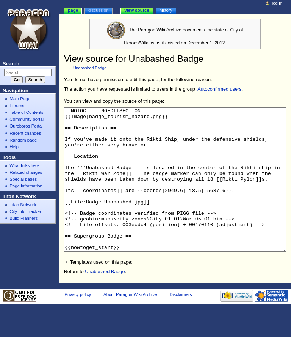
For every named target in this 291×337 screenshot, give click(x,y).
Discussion (98, 10)
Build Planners (23, 218)
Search (11, 63)
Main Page (19, 98)
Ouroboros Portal (25, 126)
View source (136, 10)
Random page (23, 140)
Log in (277, 3)
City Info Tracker (25, 211)
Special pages (23, 179)
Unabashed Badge (89, 68)
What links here (24, 165)
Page (73, 10)
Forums (16, 105)
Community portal (26, 119)
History (166, 10)
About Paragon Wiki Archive (130, 323)
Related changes (25, 172)
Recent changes (25, 133)
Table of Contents (26, 112)
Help (14, 147)
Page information (25, 186)
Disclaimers (180, 323)
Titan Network (22, 204)
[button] (175, 290)
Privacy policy (77, 323)
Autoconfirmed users (219, 89)
